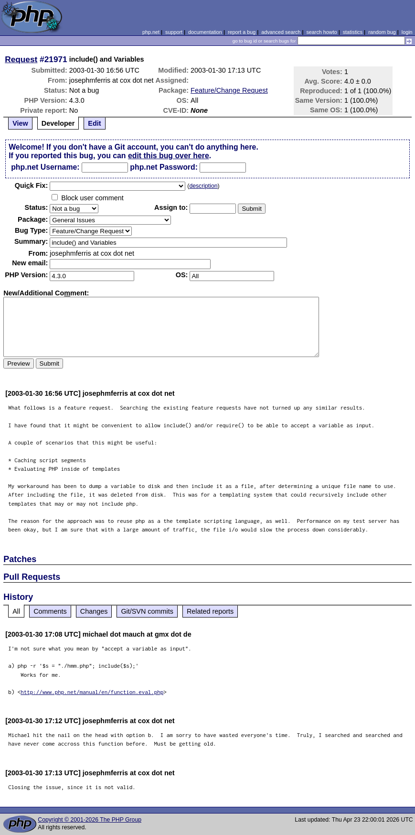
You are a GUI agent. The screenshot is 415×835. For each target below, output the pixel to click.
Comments (50, 611)
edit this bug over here (168, 156)
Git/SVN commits (147, 611)
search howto (321, 32)
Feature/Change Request (229, 90)
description (203, 186)
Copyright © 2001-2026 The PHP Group (89, 819)
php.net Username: (45, 167)
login (407, 32)
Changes (94, 611)
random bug (382, 32)
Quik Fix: (31, 185)
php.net (151, 32)
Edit (94, 123)
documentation (205, 32)
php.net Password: (164, 167)
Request (21, 59)
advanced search (280, 32)
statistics (352, 32)
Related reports (210, 611)
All (16, 611)
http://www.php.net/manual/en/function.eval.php (92, 692)
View (20, 123)
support (173, 32)
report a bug (241, 32)
